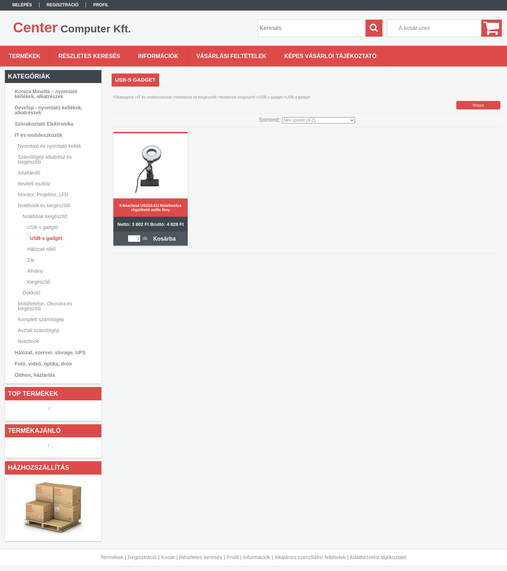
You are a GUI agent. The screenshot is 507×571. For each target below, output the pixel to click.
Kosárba (164, 239)
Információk (256, 557)
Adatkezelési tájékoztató (378, 557)
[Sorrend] (318, 120)
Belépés (22, 4)
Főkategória (123, 97)
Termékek (111, 557)
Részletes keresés (201, 557)
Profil (233, 557)
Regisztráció (142, 557)
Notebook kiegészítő (237, 97)
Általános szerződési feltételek (310, 557)
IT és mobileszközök (154, 97)
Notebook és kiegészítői (196, 97)
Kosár (168, 557)
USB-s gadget (46, 238)
